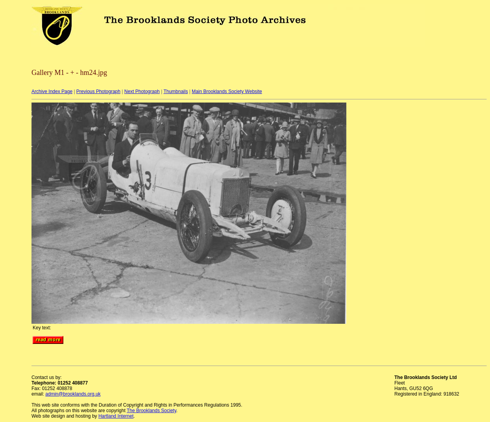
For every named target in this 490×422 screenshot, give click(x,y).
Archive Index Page (51, 91)
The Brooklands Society (151, 410)
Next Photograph (142, 91)
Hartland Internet (115, 416)
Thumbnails (175, 91)
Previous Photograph (98, 91)
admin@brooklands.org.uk (72, 394)
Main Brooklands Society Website (227, 91)
